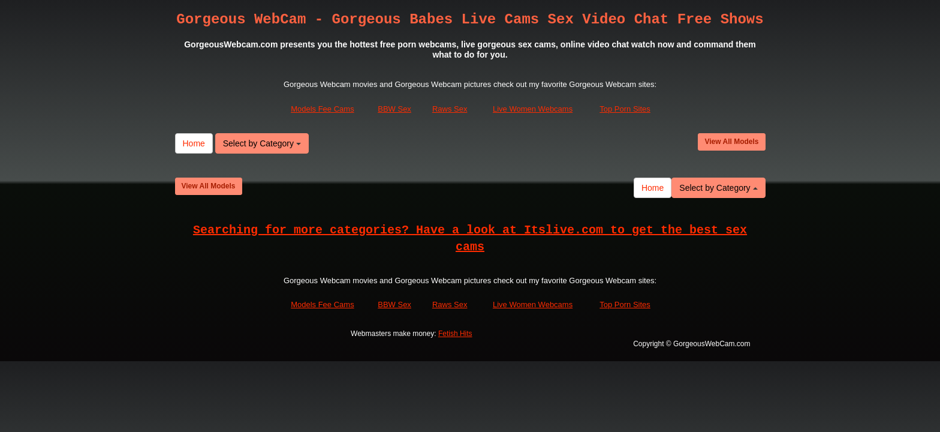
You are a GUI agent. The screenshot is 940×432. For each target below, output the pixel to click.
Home (194, 143)
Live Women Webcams (533, 109)
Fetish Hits (455, 334)
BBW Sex (394, 109)
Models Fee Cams (322, 109)
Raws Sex (450, 109)
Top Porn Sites (624, 109)
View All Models (731, 141)
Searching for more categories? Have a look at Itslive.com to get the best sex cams (470, 239)
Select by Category (262, 143)
